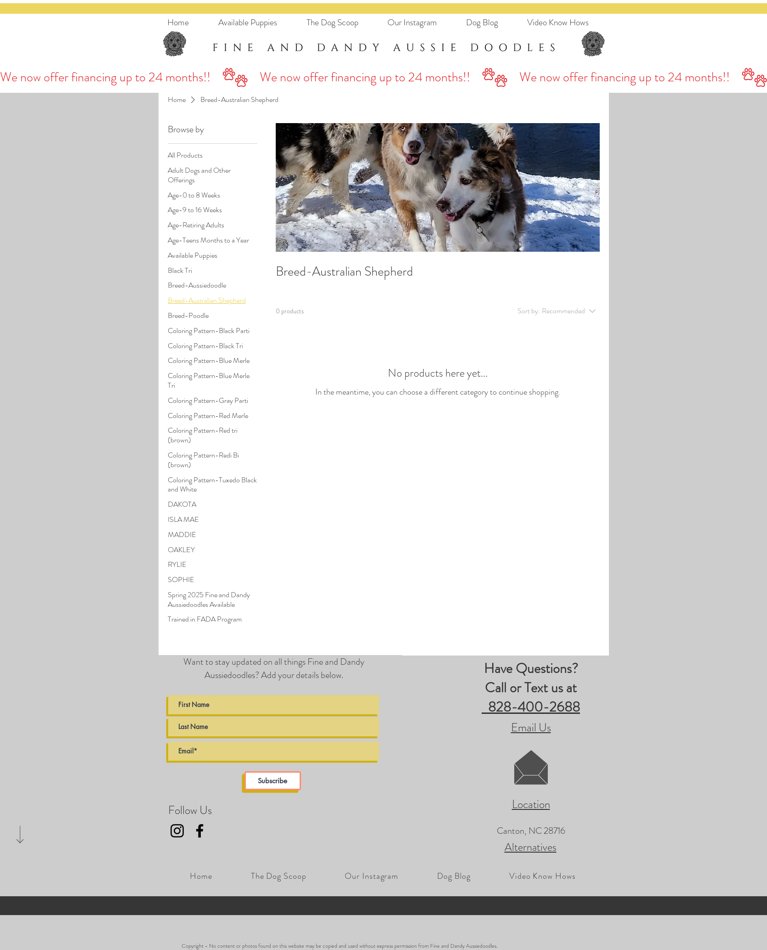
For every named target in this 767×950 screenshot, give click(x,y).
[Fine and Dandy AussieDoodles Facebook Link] (200, 831)
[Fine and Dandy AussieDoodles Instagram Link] (177, 831)
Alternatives (531, 847)
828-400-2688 (531, 707)
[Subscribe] (272, 780)
